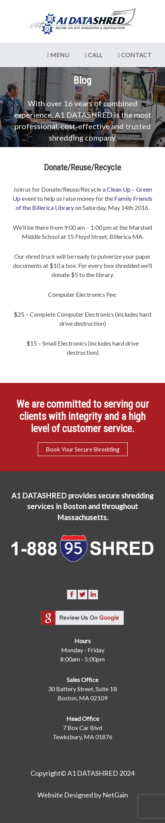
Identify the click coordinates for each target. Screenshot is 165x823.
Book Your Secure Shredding (83, 449)
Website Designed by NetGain (82, 795)
